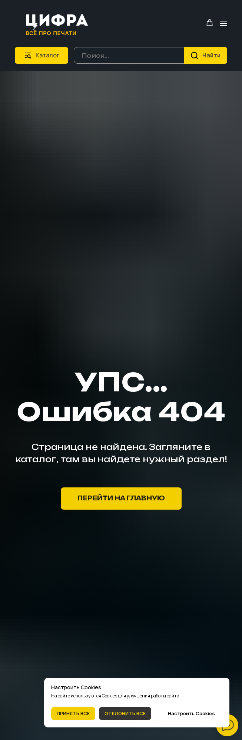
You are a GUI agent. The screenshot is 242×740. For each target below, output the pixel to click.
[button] (209, 22)
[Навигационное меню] (223, 23)
